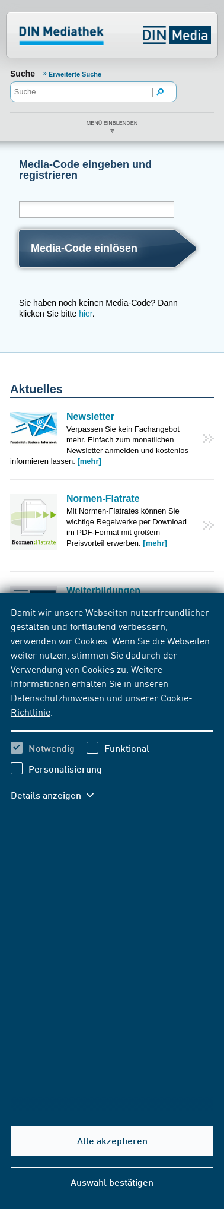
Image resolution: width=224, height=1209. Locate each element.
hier (85, 313)
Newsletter (90, 417)
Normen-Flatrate (103, 498)
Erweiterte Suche (75, 74)
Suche (22, 73)
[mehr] (89, 461)
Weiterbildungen (103, 590)
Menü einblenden (112, 123)
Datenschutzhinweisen (57, 697)
